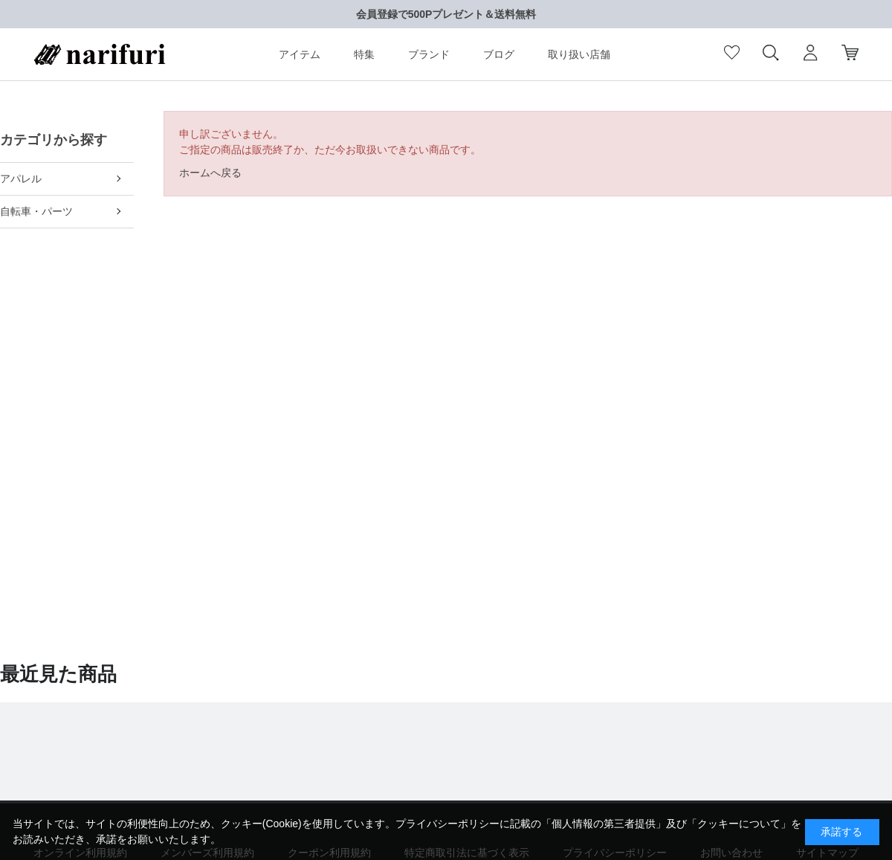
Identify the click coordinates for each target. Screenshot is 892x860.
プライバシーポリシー (447, 823)
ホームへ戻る (210, 173)
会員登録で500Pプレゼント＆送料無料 (446, 14)
